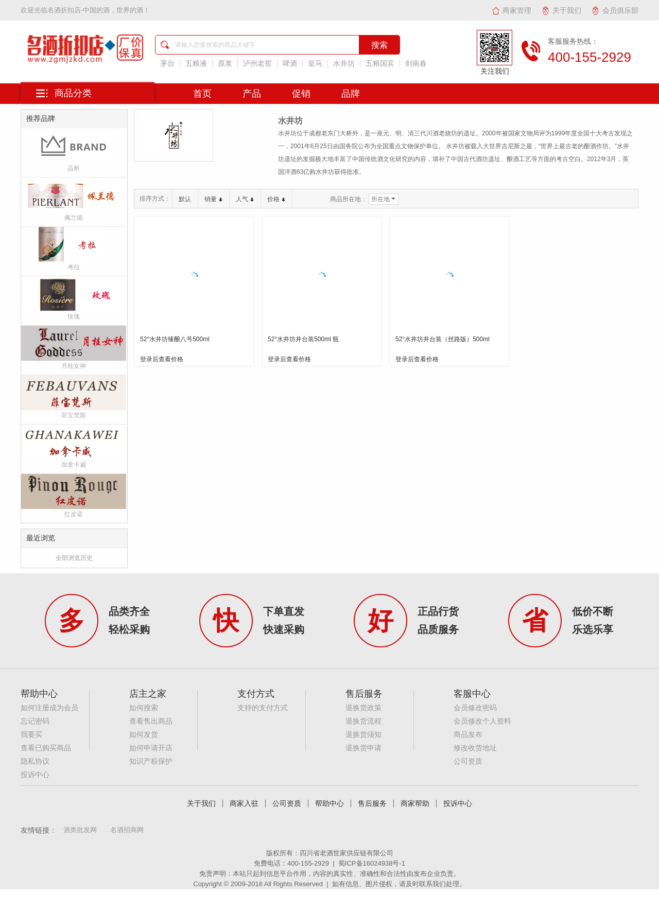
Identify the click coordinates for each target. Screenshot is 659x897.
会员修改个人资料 (482, 721)
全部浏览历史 (74, 557)
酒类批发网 (80, 830)
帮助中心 (329, 803)
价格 (276, 199)
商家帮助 (415, 803)
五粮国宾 (380, 63)
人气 (245, 199)
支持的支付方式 (262, 708)
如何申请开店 (150, 748)
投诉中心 (35, 775)
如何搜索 (143, 708)
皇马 (315, 63)
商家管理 (511, 10)
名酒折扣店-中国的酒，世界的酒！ (98, 10)
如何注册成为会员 (49, 708)
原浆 (225, 63)
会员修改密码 (475, 708)
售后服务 (372, 803)
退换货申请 (363, 748)
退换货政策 (363, 708)
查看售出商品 (150, 721)
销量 (213, 199)
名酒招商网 (127, 830)
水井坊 (344, 63)
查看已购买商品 (46, 748)
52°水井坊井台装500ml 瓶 (303, 339)
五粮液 (196, 63)
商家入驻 (244, 803)
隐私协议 (35, 761)
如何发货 (143, 734)
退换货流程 (363, 721)
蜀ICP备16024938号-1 (371, 863)
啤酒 (290, 63)
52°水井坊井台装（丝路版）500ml (442, 339)
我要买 (31, 734)
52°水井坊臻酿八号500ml (175, 339)
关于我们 (561, 10)
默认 (185, 199)
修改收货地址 (475, 748)
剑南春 (416, 63)
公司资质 (468, 761)
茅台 (167, 63)
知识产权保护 (150, 761)
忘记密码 (35, 721)
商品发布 (468, 734)
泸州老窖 (257, 63)
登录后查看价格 (161, 359)
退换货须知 (363, 734)
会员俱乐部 (615, 10)
